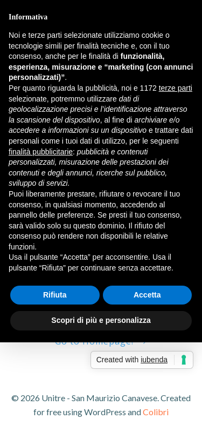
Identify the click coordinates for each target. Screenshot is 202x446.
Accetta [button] (147, 294)
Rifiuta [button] (55, 294)
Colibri (156, 412)
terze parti (175, 88)
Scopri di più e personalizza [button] (100, 320)
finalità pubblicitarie (41, 151)
